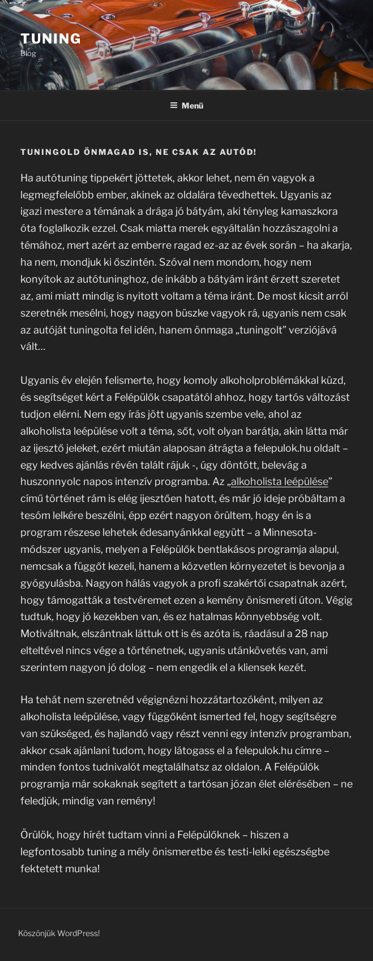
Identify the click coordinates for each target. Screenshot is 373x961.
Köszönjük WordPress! (59, 933)
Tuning (51, 39)
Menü (186, 105)
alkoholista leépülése (279, 481)
